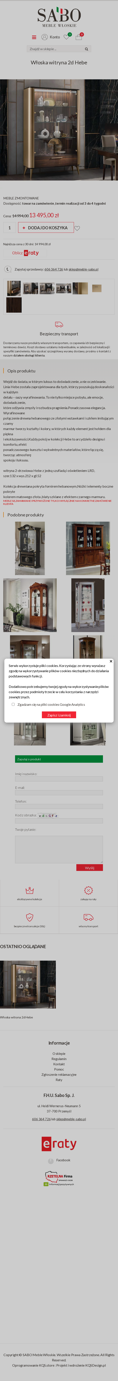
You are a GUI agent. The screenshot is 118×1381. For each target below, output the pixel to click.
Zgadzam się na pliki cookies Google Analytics (51, 704)
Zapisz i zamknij (59, 715)
